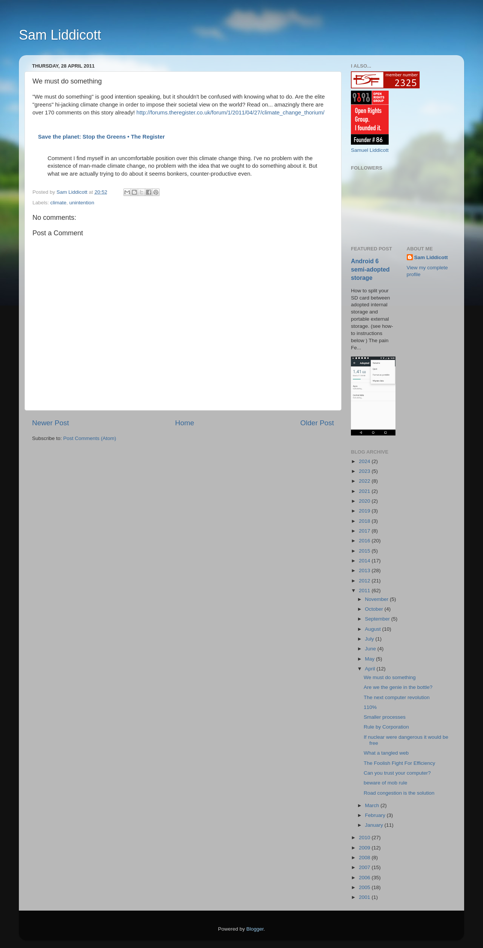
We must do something (390, 677)
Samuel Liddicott (370, 150)
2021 (365, 491)
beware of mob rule (386, 783)
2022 (365, 481)
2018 (365, 521)
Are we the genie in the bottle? (398, 687)
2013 (365, 570)
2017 (365, 531)
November (377, 599)
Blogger (255, 929)
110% (370, 707)
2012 (365, 581)
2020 (365, 501)
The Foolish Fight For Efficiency (399, 763)
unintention (81, 202)
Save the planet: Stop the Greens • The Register (101, 137)
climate (58, 202)
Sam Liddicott (60, 35)
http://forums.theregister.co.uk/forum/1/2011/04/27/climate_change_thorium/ (231, 113)
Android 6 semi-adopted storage (370, 269)
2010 (365, 837)
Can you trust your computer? (397, 773)
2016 (365, 540)
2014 (365, 561)
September (378, 619)
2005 (365, 887)
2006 (365, 877)
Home (184, 423)
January (375, 825)
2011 (365, 590)
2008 (365, 857)
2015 (365, 551)
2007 (365, 867)
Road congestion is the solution (399, 793)
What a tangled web (386, 753)
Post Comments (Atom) (89, 438)
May (370, 659)
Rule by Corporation (386, 727)
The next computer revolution (397, 697)
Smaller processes (385, 717)
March (372, 805)
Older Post (317, 423)
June (371, 649)
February (376, 815)
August (373, 629)
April (371, 669)
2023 (365, 471)
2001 (365, 897)
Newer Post (50, 423)
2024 (365, 461)
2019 (365, 511)
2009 (365, 848)
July (370, 639)
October (375, 609)
